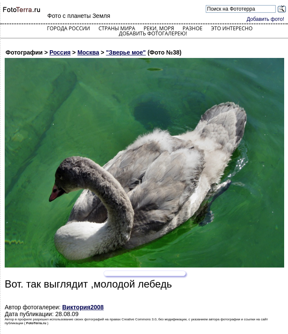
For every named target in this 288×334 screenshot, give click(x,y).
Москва (88, 52)
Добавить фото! (265, 19)
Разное (193, 28)
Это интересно (232, 28)
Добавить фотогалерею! (153, 33)
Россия (60, 52)
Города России (68, 28)
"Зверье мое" (126, 52)
